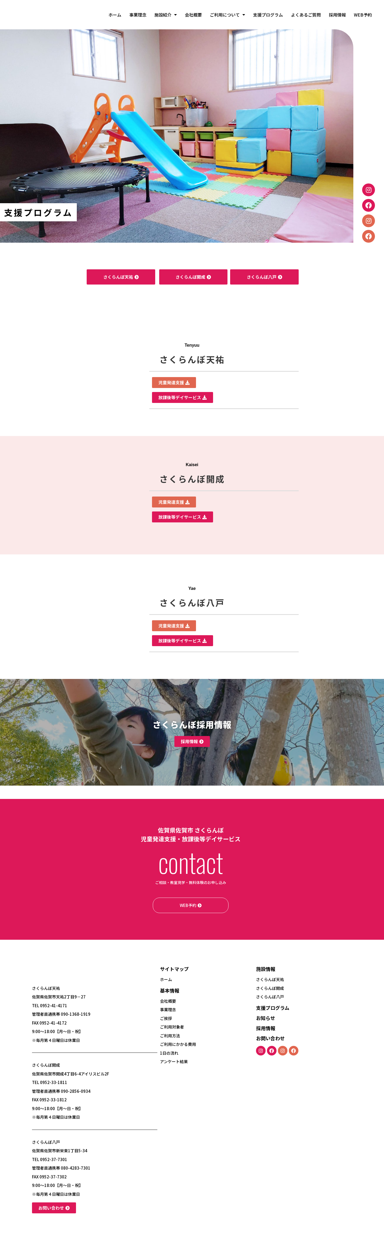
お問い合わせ (270, 1038)
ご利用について (227, 15)
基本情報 (169, 990)
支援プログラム (268, 14)
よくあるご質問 (306, 14)
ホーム (115, 14)
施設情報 (265, 968)
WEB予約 (363, 14)
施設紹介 (165, 15)
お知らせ (265, 1017)
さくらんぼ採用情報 (192, 724)
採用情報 (337, 14)
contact (190, 862)
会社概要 (193, 14)
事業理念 (137, 14)
